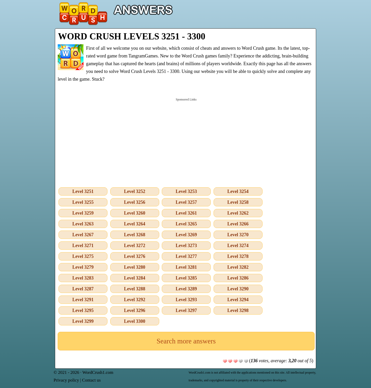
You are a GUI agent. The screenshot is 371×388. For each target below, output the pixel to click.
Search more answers (186, 341)
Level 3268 (134, 234)
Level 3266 (238, 223)
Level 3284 (134, 278)
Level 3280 (134, 267)
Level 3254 (238, 191)
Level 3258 (238, 202)
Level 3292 (134, 299)
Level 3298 (238, 310)
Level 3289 (186, 288)
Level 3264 (134, 223)
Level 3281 (186, 267)
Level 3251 (83, 191)
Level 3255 (83, 202)
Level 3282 (238, 267)
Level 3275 (83, 256)
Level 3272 (134, 245)
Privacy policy (66, 380)
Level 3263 (83, 223)
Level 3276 (134, 256)
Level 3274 (238, 245)
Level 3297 (186, 310)
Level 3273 (186, 245)
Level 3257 (186, 202)
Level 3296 (134, 310)
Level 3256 (134, 202)
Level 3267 (83, 234)
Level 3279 (83, 267)
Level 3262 (238, 213)
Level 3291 (83, 299)
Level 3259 (83, 213)
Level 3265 (186, 223)
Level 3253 (186, 191)
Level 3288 (134, 288)
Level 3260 (134, 213)
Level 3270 (238, 234)
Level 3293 (186, 299)
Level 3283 (83, 278)
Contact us (91, 380)
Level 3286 (238, 278)
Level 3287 (83, 288)
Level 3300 (134, 321)
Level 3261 (186, 213)
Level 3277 (186, 256)
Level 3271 (83, 245)
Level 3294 (238, 299)
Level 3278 (238, 256)
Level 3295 (83, 310)
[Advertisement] (186, 141)
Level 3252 (134, 191)
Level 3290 (238, 288)
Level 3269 (186, 234)
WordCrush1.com (97, 372)
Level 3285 (186, 278)
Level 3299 (83, 321)
